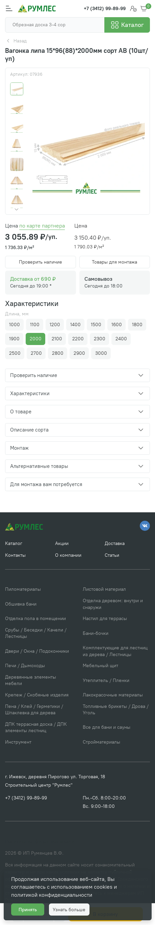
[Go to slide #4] (16, 145)
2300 (99, 339)
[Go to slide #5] (16, 164)
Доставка (115, 543)
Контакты (15, 555)
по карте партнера (42, 225)
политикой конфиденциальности (51, 895)
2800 (57, 353)
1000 (14, 325)
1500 (96, 325)
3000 (101, 353)
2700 (36, 353)
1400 (75, 325)
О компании (68, 555)
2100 (57, 339)
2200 (78, 339)
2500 (15, 353)
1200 (55, 325)
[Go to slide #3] (16, 126)
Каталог (13, 543)
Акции (62, 543)
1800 (137, 325)
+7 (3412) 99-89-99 (26, 798)
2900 (79, 353)
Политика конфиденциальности (40, 841)
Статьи (112, 555)
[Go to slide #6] (16, 183)
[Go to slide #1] (16, 89)
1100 (35, 325)
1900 (14, 339)
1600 (116, 325)
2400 (121, 339)
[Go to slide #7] (16, 202)
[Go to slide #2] (16, 107)
